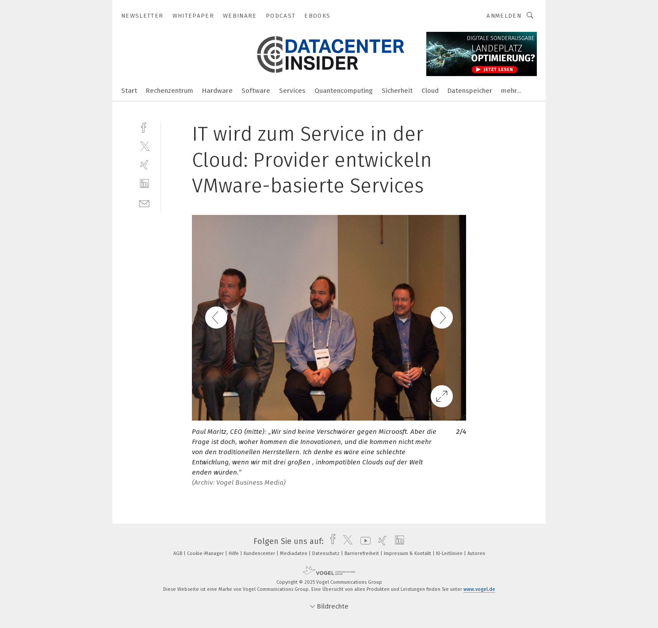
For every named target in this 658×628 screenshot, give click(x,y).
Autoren (476, 553)
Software (255, 91)
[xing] (144, 164)
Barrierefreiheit (362, 553)
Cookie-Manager (206, 553)
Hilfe (234, 553)
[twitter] (144, 145)
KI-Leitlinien (450, 553)
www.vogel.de (479, 589)
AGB (178, 553)
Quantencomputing (343, 91)
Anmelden (503, 15)
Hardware (217, 91)
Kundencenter (260, 553)
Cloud (430, 91)
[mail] (144, 202)
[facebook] (144, 126)
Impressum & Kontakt (408, 553)
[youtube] (363, 541)
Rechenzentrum (169, 91)
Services (292, 91)
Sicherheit (397, 91)
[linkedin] (144, 183)
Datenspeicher (470, 91)
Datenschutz (326, 553)
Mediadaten (294, 553)
